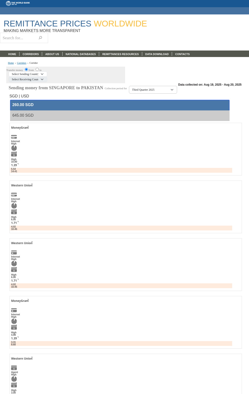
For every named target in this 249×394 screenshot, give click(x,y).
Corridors (21, 63)
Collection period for (117, 88)
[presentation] (22, 105)
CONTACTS (182, 54)
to (40, 70)
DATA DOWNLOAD (157, 54)
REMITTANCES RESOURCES (120, 54)
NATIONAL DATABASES (81, 54)
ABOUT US (52, 54)
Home (11, 63)
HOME (12, 54)
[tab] (120, 105)
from (31, 70)
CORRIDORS (31, 54)
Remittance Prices (75, 23)
